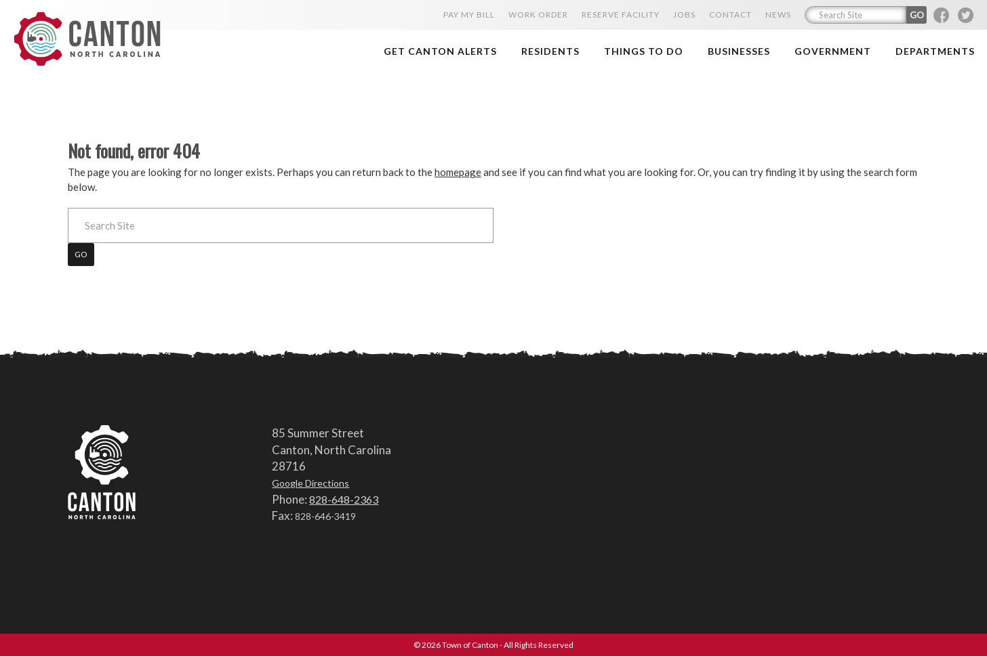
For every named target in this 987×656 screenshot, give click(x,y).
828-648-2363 (343, 498)
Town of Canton (91, 38)
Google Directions (310, 483)
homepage (458, 172)
